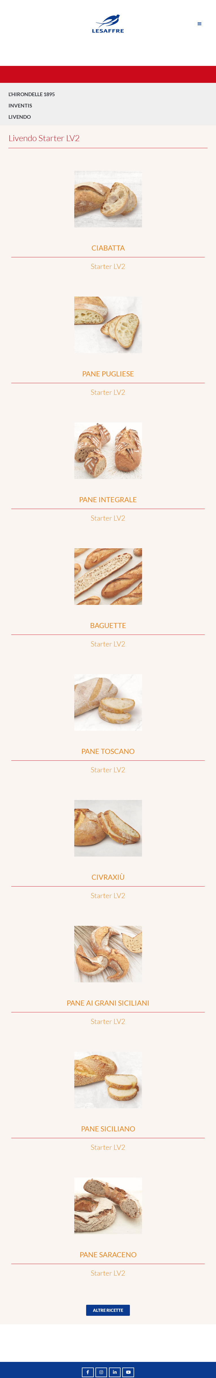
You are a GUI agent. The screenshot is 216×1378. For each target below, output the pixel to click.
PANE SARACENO (108, 1254)
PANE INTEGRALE (108, 499)
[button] (108, 1310)
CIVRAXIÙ (108, 877)
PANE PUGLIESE (108, 373)
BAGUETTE (108, 625)
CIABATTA (108, 247)
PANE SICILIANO (108, 1128)
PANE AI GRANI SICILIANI (108, 1003)
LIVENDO (21, 117)
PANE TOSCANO (108, 751)
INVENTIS (21, 105)
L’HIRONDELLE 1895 (31, 94)
